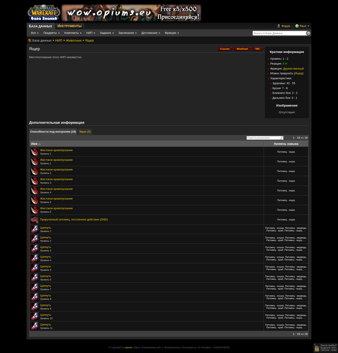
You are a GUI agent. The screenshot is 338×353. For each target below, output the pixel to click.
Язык (303, 26)
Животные (73, 40)
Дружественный (293, 68)
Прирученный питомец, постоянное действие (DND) (74, 219)
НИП (58, 40)
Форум (286, 26)
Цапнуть (45, 227)
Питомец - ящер (286, 151)
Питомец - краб (274, 230)
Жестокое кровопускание (56, 150)
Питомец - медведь (295, 228)
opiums (128, 347)
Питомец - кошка (274, 228)
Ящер (89, 40)
